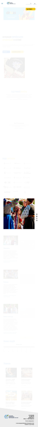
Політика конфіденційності (29, 421)
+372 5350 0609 (31, 415)
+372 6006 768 (31, 416)
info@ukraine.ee (31, 417)
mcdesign (32, 424)
